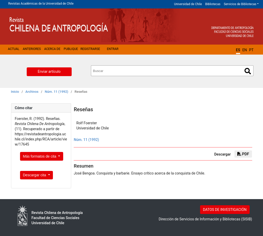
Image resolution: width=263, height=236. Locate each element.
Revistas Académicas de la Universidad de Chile (40, 3)
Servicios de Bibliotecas (240, 4)
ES (238, 50)
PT (251, 50)
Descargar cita (35, 175)
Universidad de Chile (188, 4)
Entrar (112, 49)
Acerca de (52, 49)
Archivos (32, 92)
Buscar (248, 71)
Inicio (15, 92)
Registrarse (90, 49)
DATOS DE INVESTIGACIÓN (225, 210)
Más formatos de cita (40, 156)
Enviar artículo (49, 71)
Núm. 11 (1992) (56, 92)
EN (244, 50)
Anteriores (32, 49)
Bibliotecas (212, 4)
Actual (14, 49)
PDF (243, 154)
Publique (71, 49)
